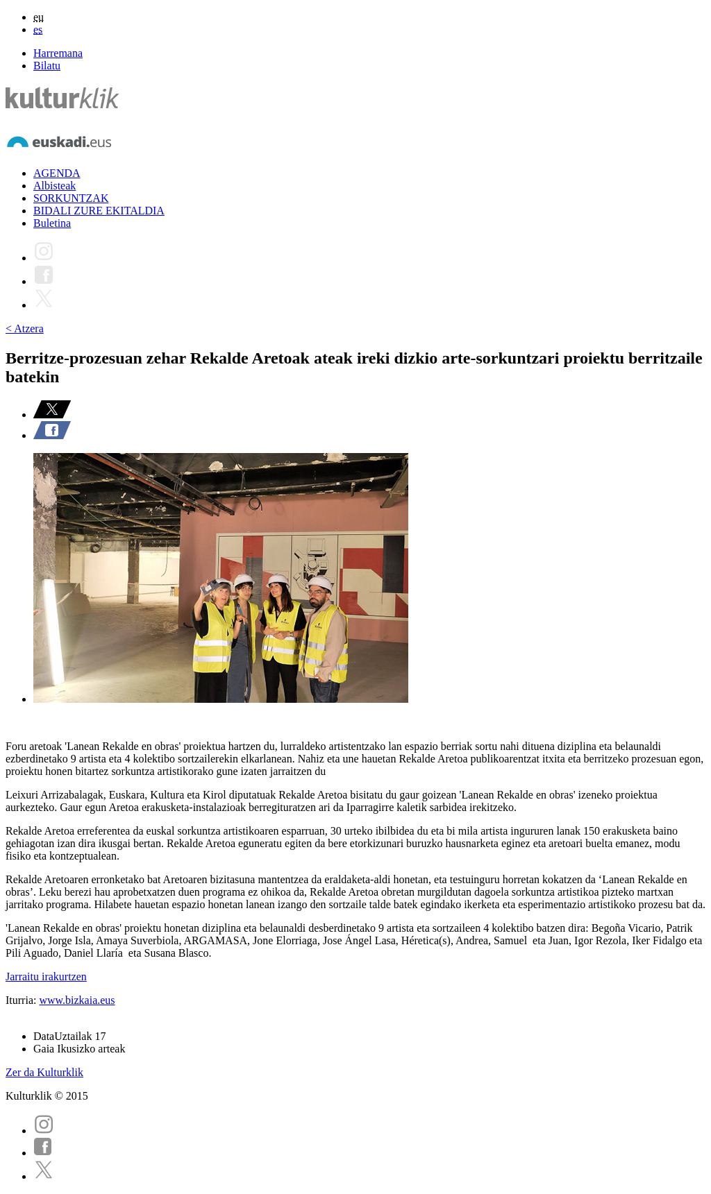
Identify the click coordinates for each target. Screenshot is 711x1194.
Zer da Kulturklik (44, 1072)
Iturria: (22, 1000)
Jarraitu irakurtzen (46, 976)
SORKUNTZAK (70, 198)
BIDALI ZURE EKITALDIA (99, 210)
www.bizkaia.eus (77, 1000)
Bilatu (46, 65)
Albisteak (54, 185)
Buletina (52, 223)
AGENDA (57, 173)
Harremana (58, 53)
